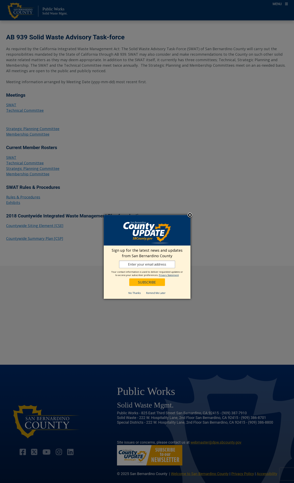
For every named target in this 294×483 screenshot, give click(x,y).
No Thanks (134, 293)
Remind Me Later (156, 293)
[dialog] (147, 257)
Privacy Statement (169, 275)
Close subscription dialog (190, 215)
